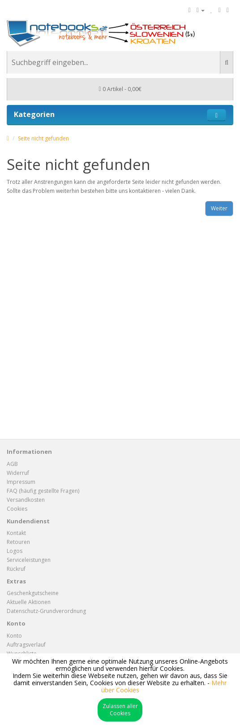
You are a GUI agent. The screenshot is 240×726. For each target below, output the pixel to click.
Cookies (17, 509)
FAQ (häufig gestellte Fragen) (43, 491)
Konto (14, 635)
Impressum (21, 482)
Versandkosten (26, 500)
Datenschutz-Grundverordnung (46, 611)
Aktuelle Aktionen (29, 602)
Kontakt (16, 533)
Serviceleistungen (29, 560)
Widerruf (18, 473)
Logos (14, 551)
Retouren (18, 542)
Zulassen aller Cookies (120, 709)
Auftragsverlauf (26, 644)
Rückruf (16, 569)
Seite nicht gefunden (43, 138)
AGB (12, 464)
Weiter (219, 208)
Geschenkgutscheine (33, 593)
